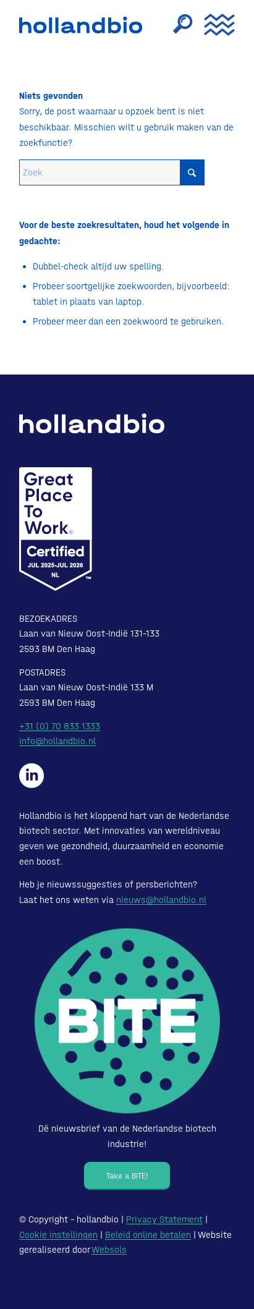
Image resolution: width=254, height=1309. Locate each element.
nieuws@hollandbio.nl (161, 899)
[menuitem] (176, 24)
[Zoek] (176, 24)
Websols (109, 1249)
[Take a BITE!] (127, 1176)
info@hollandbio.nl (57, 741)
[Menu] (213, 24)
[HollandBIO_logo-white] (91, 423)
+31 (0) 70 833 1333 (59, 726)
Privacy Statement (164, 1219)
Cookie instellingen (58, 1234)
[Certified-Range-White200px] (55, 529)
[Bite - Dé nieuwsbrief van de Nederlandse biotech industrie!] (127, 1021)
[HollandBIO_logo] (84, 24)
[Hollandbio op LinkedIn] (31, 775)
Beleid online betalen (148, 1234)
